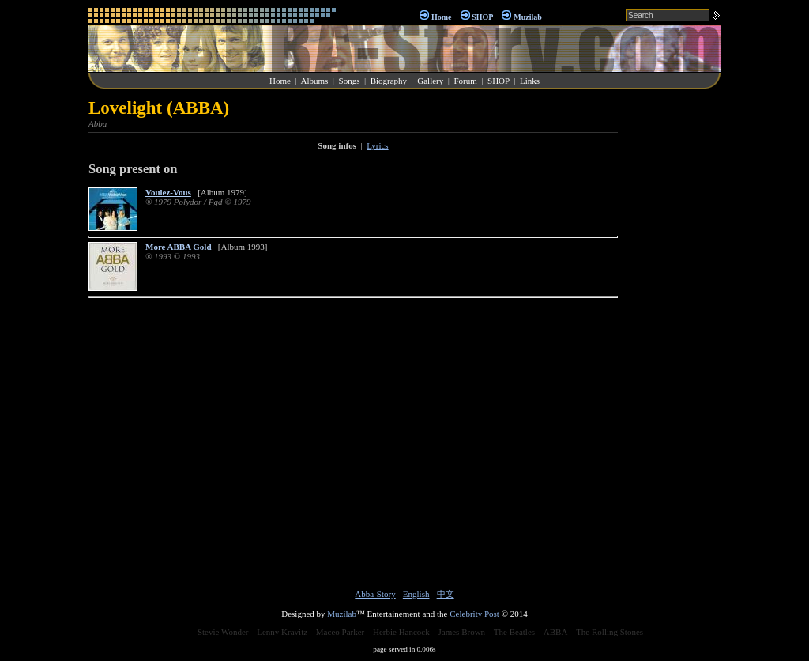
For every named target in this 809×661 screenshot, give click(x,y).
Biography (389, 80)
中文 (445, 594)
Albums (314, 80)
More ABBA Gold (178, 246)
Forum (464, 80)
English (416, 594)
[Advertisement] (673, 335)
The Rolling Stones (609, 631)
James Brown (462, 631)
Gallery (430, 80)
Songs (349, 80)
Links (530, 80)
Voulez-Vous (168, 192)
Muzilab (528, 17)
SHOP (482, 17)
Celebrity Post (474, 613)
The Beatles (514, 631)
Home (441, 17)
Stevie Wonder (223, 631)
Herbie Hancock (401, 631)
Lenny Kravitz (282, 631)
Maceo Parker (340, 631)
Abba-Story (375, 594)
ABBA (556, 631)
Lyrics (378, 145)
